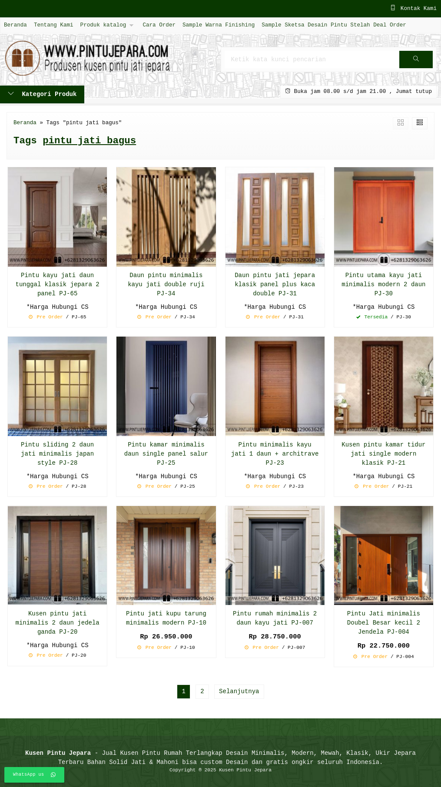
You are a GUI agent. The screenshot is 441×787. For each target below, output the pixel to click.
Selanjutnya (239, 692)
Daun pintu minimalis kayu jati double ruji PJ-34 (166, 284)
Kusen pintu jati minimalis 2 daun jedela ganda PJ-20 (57, 623)
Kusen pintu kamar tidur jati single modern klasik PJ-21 (383, 454)
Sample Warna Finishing (218, 25)
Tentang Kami (53, 25)
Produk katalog (103, 25)
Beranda (15, 25)
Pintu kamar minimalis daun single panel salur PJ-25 (166, 454)
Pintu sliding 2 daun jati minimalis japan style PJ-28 (57, 454)
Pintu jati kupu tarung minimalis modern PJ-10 (166, 618)
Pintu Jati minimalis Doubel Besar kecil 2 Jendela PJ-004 (383, 623)
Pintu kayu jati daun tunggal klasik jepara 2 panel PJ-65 (57, 284)
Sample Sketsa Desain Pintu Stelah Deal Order (334, 25)
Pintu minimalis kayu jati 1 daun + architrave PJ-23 (275, 454)
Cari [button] (416, 62)
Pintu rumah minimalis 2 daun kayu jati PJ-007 (275, 618)
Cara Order (159, 25)
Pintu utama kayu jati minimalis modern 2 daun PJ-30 (383, 284)
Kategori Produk (42, 94)
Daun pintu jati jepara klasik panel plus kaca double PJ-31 (275, 284)
